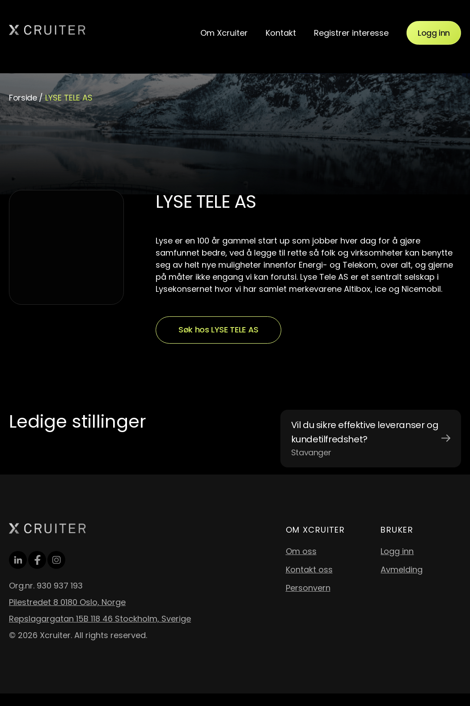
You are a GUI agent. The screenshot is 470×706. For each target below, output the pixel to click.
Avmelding (402, 569)
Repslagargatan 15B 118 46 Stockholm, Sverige (100, 618)
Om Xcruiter (224, 32)
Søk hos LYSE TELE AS (218, 329)
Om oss (301, 551)
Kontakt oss (309, 569)
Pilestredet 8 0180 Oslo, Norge (67, 602)
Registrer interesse (351, 32)
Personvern (308, 587)
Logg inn (434, 32)
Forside (23, 97)
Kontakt (281, 32)
